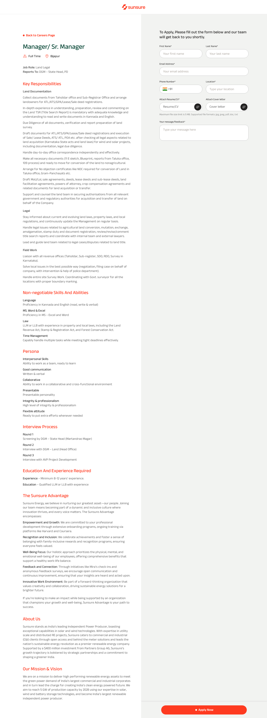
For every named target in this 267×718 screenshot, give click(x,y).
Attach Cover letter (215, 99)
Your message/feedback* (172, 121)
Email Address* (167, 63)
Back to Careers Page (40, 35)
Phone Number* (167, 81)
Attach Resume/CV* (169, 99)
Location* (210, 81)
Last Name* (212, 46)
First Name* (165, 46)
